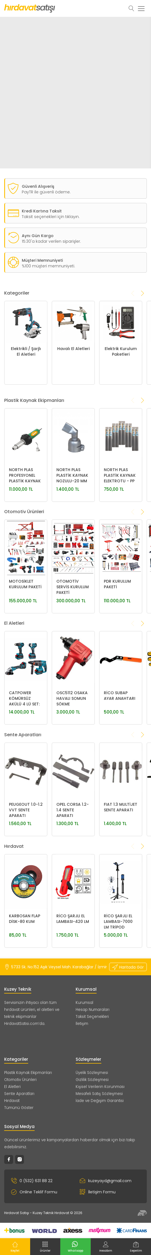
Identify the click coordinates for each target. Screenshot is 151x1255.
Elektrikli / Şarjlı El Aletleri (26, 394)
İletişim (82, 1023)
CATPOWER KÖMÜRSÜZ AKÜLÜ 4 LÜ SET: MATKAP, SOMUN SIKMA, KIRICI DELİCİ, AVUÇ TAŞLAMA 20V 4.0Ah (25, 742)
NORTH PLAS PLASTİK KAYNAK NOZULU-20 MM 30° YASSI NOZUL (72, 519)
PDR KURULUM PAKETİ (117, 627)
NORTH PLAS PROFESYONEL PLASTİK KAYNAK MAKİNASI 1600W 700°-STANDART (25, 519)
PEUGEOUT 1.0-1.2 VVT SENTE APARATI (26, 853)
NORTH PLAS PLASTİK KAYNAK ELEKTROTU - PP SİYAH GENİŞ (120, 519)
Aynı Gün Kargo (38, 257)
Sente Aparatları (19, 1093)
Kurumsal (84, 1002)
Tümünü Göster (18, 1107)
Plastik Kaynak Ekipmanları (28, 1072)
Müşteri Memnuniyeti (42, 282)
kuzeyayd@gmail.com (105, 1180)
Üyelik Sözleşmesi (92, 1072)
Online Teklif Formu (34, 1192)
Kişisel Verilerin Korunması (100, 1086)
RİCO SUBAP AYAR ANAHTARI (119, 739)
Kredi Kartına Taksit (42, 232)
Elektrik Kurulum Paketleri (121, 394)
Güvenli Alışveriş (38, 208)
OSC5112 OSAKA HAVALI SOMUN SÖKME (72, 742)
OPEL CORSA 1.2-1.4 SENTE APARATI (72, 853)
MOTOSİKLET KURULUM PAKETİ (25, 627)
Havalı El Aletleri (73, 392)
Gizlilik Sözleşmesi (92, 1079)
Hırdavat (12, 1100)
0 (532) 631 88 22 (31, 1180)
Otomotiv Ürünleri (20, 1079)
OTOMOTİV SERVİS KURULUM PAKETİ (72, 630)
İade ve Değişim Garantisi (100, 1100)
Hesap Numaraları (92, 1009)
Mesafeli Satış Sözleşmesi (99, 1093)
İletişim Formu (98, 1192)
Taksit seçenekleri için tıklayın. (51, 238)
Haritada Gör (128, 967)
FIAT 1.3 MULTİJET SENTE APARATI (120, 850)
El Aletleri (12, 1086)
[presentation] (133, 315)
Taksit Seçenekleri (92, 1016)
